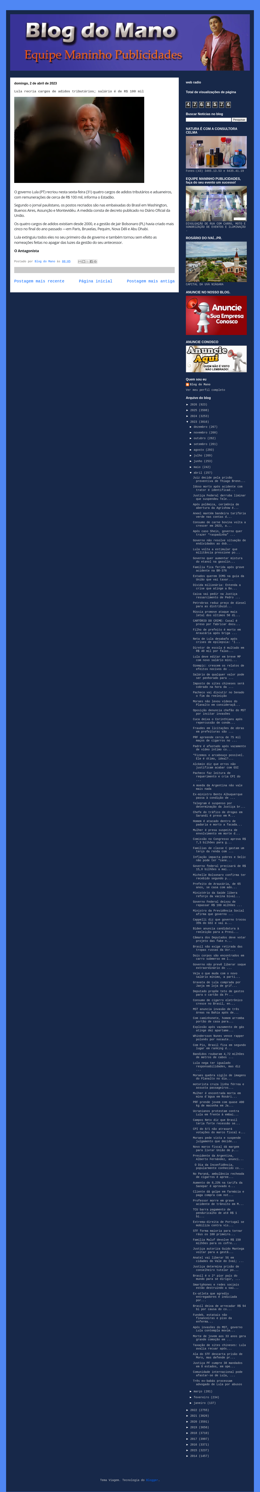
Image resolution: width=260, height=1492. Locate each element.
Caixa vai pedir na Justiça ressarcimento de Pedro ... (216, 595)
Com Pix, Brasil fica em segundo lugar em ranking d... (219, 1047)
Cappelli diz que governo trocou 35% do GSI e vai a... (219, 921)
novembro (201, 432)
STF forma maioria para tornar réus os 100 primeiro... (218, 1232)
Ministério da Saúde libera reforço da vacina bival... (216, 894)
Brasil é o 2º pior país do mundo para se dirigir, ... (216, 1277)
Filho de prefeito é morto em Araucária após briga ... (217, 631)
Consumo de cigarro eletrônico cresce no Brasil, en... (218, 1002)
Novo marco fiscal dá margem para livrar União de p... (216, 1148)
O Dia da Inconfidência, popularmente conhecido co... (218, 1166)
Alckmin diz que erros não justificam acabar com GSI (216, 766)
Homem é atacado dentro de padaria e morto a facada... (217, 823)
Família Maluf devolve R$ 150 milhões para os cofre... (217, 1241)
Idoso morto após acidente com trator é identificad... (218, 488)
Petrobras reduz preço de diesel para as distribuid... (219, 604)
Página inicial (96, 281)
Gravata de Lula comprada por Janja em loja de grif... (217, 984)
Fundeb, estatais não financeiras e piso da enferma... (212, 1318)
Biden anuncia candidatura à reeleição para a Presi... (216, 930)
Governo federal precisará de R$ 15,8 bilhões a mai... (219, 867)
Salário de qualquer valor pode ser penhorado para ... (218, 676)
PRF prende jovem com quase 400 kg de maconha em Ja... (218, 1104)
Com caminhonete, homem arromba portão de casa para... (218, 1020)
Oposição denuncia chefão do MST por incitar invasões (219, 712)
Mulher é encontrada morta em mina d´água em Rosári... (217, 1095)
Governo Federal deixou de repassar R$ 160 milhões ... (217, 903)
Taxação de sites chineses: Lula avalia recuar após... (219, 1347)
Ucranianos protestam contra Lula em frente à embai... (216, 1113)
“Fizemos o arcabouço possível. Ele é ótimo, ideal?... (218, 757)
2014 (194, 1456)
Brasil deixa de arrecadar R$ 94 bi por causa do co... (219, 1307)
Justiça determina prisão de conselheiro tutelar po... (216, 1268)
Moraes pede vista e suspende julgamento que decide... (217, 1139)
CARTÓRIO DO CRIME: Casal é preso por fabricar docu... (216, 622)
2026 (194, 404)
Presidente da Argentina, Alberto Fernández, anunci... (218, 1157)
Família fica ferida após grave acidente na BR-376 (218, 569)
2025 (194, 410)
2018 (194, 1433)
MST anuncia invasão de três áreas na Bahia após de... (216, 1011)
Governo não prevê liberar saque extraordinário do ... (219, 966)
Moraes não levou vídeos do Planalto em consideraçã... (216, 703)
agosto (200, 450)
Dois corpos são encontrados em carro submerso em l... (218, 957)
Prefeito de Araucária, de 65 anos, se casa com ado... (217, 885)
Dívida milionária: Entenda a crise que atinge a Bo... (217, 586)
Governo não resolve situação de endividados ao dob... (219, 542)
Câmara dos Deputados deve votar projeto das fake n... (219, 939)
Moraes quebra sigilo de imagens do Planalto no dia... (219, 1077)
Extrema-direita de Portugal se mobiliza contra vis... (218, 1223)
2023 (194, 422)
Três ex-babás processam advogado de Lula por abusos (217, 1382)
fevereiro (202, 1397)
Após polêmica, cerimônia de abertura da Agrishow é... (216, 506)
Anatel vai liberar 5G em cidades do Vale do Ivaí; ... (218, 1259)
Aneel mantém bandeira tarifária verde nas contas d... (219, 515)
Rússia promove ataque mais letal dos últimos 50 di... (216, 613)
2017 (194, 1439)
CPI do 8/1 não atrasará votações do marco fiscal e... (219, 1130)
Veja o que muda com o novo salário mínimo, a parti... (216, 975)
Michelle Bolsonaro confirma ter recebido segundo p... (219, 876)
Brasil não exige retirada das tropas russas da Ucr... (218, 948)
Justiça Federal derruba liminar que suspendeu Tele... (219, 497)
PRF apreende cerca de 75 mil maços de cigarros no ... (217, 739)
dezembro (201, 427)
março (199, 1391)
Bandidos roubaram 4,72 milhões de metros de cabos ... (218, 1055)
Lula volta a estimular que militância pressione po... (216, 551)
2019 (194, 1427)
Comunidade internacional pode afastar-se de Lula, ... (218, 1373)
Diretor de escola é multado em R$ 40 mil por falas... (218, 649)
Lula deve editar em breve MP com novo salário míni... (217, 658)
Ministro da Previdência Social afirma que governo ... (218, 912)
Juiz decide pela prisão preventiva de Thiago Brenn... (219, 479)
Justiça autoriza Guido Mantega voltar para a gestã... (218, 1250)
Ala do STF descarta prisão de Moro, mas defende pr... (218, 1356)
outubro (200, 438)
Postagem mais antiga (151, 281)
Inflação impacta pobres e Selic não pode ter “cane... (219, 859)
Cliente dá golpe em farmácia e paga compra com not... (218, 1193)
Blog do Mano (200, 384)
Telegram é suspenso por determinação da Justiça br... (219, 805)
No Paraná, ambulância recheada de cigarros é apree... (218, 1175)
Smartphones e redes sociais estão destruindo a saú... (216, 1286)
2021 (194, 1415)
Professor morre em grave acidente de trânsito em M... (218, 1202)
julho (199, 455)
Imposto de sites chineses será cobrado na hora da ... (218, 685)
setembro (201, 444)
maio (198, 467)
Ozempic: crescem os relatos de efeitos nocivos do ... (218, 667)
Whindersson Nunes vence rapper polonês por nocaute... (218, 1037)
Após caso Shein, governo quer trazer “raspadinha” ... (218, 533)
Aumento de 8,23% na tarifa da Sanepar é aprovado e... (218, 1184)
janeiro (200, 1403)
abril (199, 472)
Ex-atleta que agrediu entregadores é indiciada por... (215, 1297)
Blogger (152, 1480)
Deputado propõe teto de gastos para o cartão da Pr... (218, 993)
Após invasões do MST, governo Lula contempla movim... (218, 1329)
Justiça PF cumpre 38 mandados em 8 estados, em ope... (218, 1364)
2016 (194, 1444)
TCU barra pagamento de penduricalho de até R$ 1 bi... (215, 1213)
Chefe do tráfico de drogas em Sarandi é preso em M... (218, 814)
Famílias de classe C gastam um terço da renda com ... (218, 850)
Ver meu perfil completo (205, 390)
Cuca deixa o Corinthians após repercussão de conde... (218, 721)
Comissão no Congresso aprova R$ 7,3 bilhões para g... (219, 840)
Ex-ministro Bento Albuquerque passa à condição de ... (218, 796)
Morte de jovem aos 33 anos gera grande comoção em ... (219, 1338)
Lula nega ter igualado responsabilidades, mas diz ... (216, 1066)
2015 (194, 1450)
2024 (194, 416)
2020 (194, 1421)
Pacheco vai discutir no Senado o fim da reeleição (218, 694)
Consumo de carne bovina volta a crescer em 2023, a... (219, 524)
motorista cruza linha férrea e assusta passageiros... (218, 1086)
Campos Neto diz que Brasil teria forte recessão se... (216, 1121)
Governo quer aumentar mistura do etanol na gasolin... (218, 560)
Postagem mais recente (39, 281)
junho (199, 461)
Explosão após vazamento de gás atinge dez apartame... (218, 1028)
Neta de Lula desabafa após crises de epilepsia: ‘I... (216, 640)
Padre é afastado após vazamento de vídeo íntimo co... (219, 748)
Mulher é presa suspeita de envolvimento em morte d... (216, 832)
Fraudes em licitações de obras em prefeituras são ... (218, 730)
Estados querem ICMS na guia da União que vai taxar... (218, 578)
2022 (194, 1410)
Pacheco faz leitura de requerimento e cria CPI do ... (216, 776)
